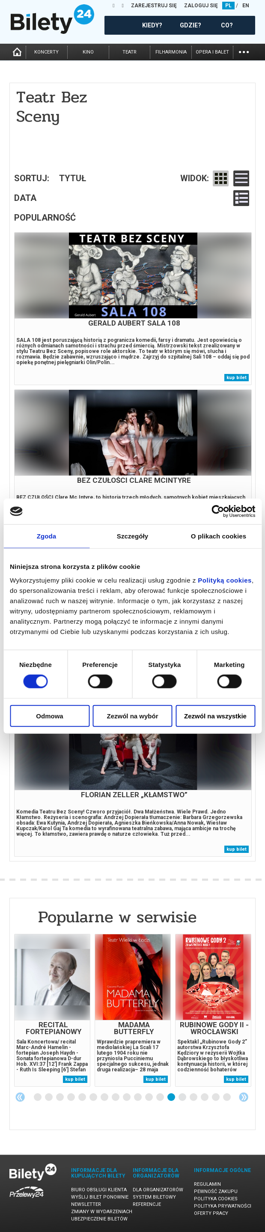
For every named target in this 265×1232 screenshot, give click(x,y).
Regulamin (207, 1184)
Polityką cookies (225, 579)
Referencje (147, 1204)
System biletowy (154, 1197)
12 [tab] (160, 1097)
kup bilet (236, 377)
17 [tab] (216, 1097)
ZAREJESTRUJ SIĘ (154, 6)
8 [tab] (116, 1097)
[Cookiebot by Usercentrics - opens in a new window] (217, 511)
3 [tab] (60, 1097)
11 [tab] (149, 1097)
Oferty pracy (211, 1213)
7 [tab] (105, 1097)
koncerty (46, 52)
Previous (20, 1097)
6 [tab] (93, 1097)
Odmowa (49, 715)
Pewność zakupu (216, 1191)
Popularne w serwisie (117, 917)
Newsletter (86, 1204)
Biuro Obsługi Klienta (99, 1190)
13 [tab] (171, 1097)
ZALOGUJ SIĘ (201, 6)
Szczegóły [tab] (132, 536)
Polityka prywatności (222, 1206)
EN (245, 6)
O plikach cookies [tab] (218, 536)
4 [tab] (71, 1097)
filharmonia (171, 52)
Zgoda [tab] (47, 536)
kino (88, 52)
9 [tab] (127, 1097)
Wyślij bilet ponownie (99, 1197)
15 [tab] (194, 1097)
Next (243, 1097)
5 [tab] (82, 1097)
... (244, 51)
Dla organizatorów (158, 1190)
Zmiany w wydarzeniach (101, 1211)
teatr (129, 52)
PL (228, 6)
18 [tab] (227, 1097)
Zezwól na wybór (132, 715)
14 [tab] (183, 1097)
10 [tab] (138, 1097)
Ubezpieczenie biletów (99, 1219)
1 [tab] (38, 1097)
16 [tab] (205, 1097)
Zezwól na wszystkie (215, 715)
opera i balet (212, 52)
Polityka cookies (216, 1199)
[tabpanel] (52, 1010)
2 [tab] (49, 1097)
